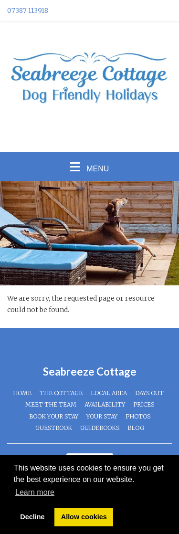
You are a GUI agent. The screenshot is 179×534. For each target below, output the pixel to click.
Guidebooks (99, 427)
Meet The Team (50, 404)
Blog (135, 427)
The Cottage (61, 393)
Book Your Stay (53, 416)
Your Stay (101, 416)
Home (22, 393)
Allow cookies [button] (84, 517)
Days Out (149, 393)
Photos (138, 416)
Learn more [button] (34, 492)
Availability (104, 404)
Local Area (109, 393)
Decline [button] (32, 517)
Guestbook (53, 427)
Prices (143, 404)
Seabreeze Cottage (90, 371)
